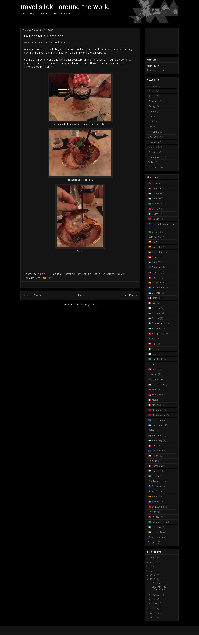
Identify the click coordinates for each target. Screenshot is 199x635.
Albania (156, 183)
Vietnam (153, 542)
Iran (154, 343)
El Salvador (158, 287)
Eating (152, 106)
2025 (152, 558)
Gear (151, 126)
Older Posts (129, 295)
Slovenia (156, 486)
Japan (155, 354)
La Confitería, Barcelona (44, 36)
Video (151, 162)
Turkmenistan (159, 522)
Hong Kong (158, 333)
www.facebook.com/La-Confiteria (44, 42)
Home (81, 295)
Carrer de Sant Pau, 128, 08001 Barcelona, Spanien (94, 273)
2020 (152, 566)
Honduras (157, 328)
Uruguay (156, 527)
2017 (152, 575)
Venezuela (157, 537)
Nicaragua (157, 425)
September (158, 583)
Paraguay (157, 440)
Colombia (157, 247)
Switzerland (158, 507)
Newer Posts (32, 295)
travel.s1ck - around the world (65, 7)
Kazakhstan (158, 359)
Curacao (156, 267)
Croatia (155, 257)
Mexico (155, 405)
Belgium (156, 209)
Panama (156, 435)
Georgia (156, 308)
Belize (155, 214)
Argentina (157, 193)
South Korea (155, 491)
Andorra (156, 188)
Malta (155, 400)
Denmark (156, 277)
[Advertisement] (160, 40)
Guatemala (157, 323)
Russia (155, 471)
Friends (152, 111)
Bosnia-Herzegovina (162, 224)
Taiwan (152, 512)
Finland (155, 298)
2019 (152, 571)
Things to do (155, 157)
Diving (152, 96)
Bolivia (155, 219)
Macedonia (158, 389)
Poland (155, 456)
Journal (152, 137)
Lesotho (153, 374)
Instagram (154, 132)
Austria (155, 198)
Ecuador (156, 282)
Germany (156, 313)
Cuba (154, 262)
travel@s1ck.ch (155, 70)
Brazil (155, 232)
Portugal (153, 461)
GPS (151, 121)
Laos (151, 364)
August (156, 595)
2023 (152, 562)
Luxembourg (158, 384)
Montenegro (158, 415)
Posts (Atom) (88, 304)
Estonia (156, 293)
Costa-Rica (157, 252)
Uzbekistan (157, 532)
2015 (152, 608)
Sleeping (153, 147)
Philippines (157, 450)
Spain (49, 278)
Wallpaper (154, 167)
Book (151, 91)
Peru (154, 445)
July (155, 599)
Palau (151, 430)
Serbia (155, 476)
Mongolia (157, 410)
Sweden (156, 501)
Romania (156, 466)
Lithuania (156, 379)
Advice (152, 86)
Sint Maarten (155, 481)
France (155, 303)
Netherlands (158, 420)
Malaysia (156, 394)
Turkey (155, 517)
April (155, 603)
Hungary (153, 338)
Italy (154, 349)
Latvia (155, 369)
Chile (154, 242)
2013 (152, 617)
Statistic (153, 152)
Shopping (153, 142)
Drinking (36, 278)
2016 (152, 579)
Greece (155, 318)
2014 (152, 613)
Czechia (156, 272)
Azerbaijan (157, 203)
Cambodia (154, 237)
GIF (150, 116)
